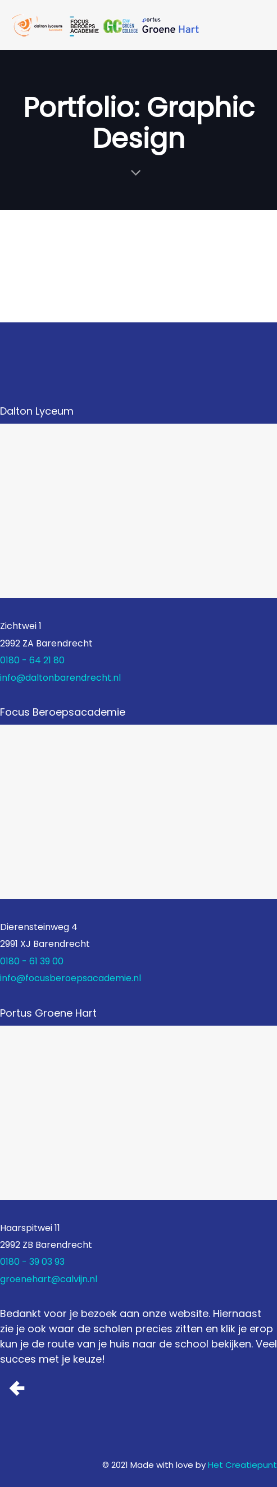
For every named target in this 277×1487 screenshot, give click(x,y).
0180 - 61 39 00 (31, 961)
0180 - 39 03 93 (32, 1261)
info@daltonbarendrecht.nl (60, 677)
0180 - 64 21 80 (32, 660)
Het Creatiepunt (242, 1465)
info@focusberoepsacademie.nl (70, 978)
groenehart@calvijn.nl (48, 1279)
